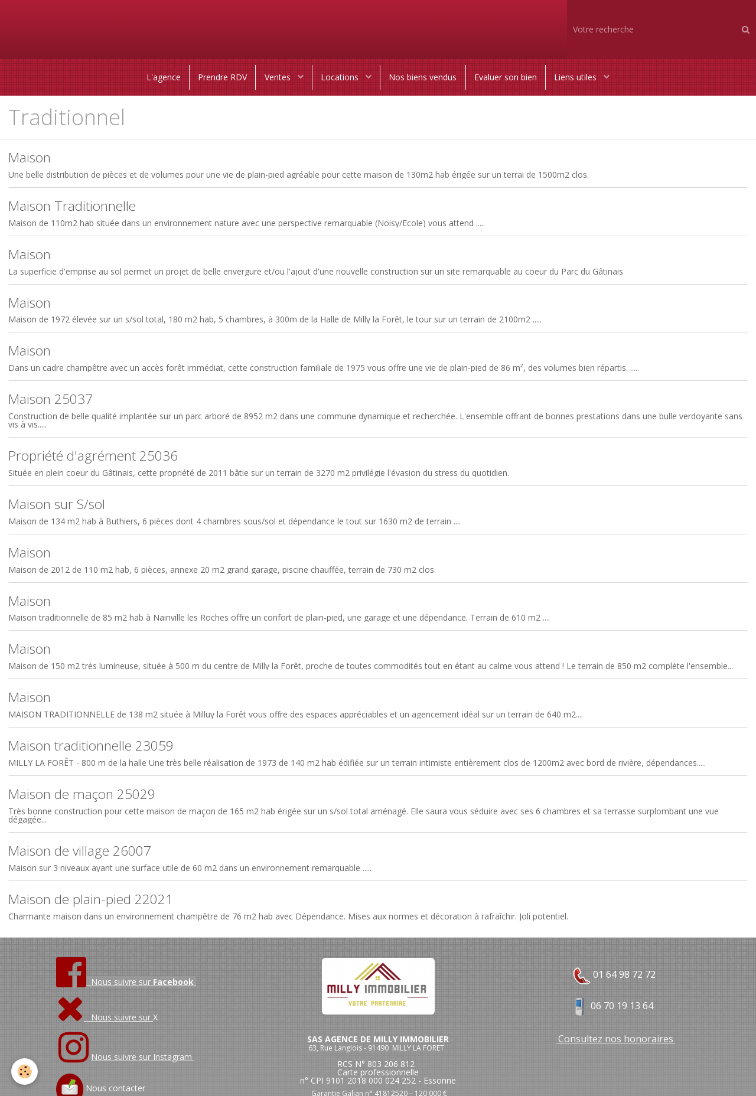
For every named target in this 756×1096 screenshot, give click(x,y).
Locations (341, 77)
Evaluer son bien (507, 77)
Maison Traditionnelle (75, 207)
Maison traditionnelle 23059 (96, 752)
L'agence (161, 77)
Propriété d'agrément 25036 (97, 459)
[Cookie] (25, 1071)
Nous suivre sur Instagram (142, 1064)
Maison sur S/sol (59, 508)
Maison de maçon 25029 (86, 801)
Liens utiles (579, 77)
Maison (31, 159)
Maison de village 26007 (84, 858)
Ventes (277, 77)
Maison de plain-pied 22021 (96, 906)
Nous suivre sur (104, 1024)
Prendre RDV (220, 77)
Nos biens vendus (424, 77)
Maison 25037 (53, 402)
